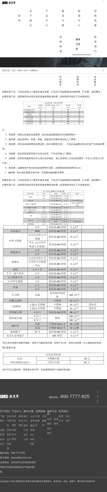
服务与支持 (78, 44)
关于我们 (31, 18)
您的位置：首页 (9, 70)
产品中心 (47, 18)
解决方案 (63, 18)
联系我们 (95, 44)
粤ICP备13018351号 (86, 481)
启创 (65, 481)
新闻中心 (79, 18)
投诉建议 (95, 81)
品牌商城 (60, 44)
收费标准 (78, 81)
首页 (19, 18)
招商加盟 (95, 18)
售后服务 (60, 81)
